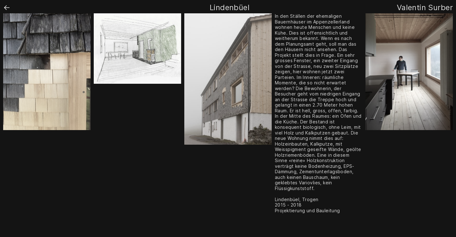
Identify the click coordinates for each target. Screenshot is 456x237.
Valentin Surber (425, 7)
